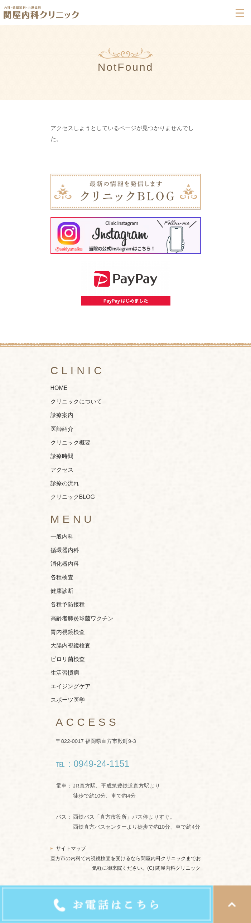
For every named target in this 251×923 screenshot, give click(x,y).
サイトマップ (71, 848)
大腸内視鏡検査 (70, 645)
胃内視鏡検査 (67, 632)
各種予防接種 (67, 605)
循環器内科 (64, 550)
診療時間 (61, 456)
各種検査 (61, 577)
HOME (59, 388)
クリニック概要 (70, 443)
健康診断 (61, 591)
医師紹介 (61, 429)
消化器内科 (64, 564)
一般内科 (61, 537)
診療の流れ (64, 484)
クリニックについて (76, 402)
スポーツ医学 (67, 700)
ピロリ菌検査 (67, 659)
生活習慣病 (64, 673)
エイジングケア (70, 687)
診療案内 (61, 415)
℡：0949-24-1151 (93, 764)
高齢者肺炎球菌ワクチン (82, 618)
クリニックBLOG (72, 497)
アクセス (61, 470)
